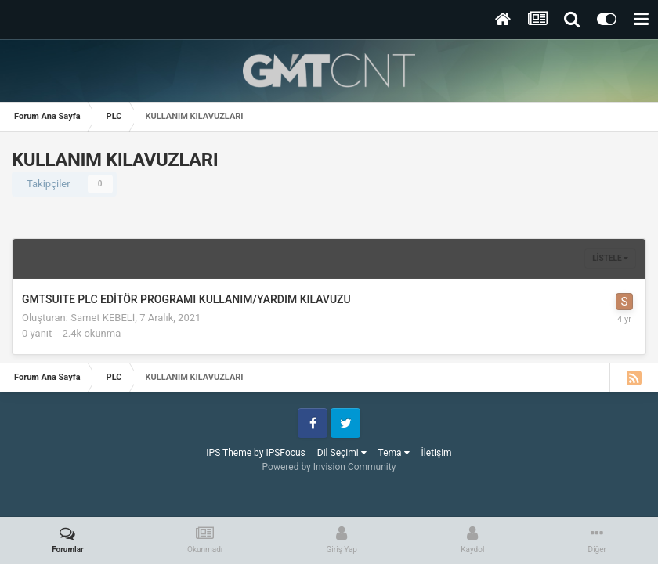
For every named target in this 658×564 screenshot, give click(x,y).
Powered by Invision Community (329, 466)
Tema (394, 452)
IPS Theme (228, 452)
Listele (610, 258)
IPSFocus (285, 452)
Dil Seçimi (342, 452)
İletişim (436, 452)
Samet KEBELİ (102, 318)
